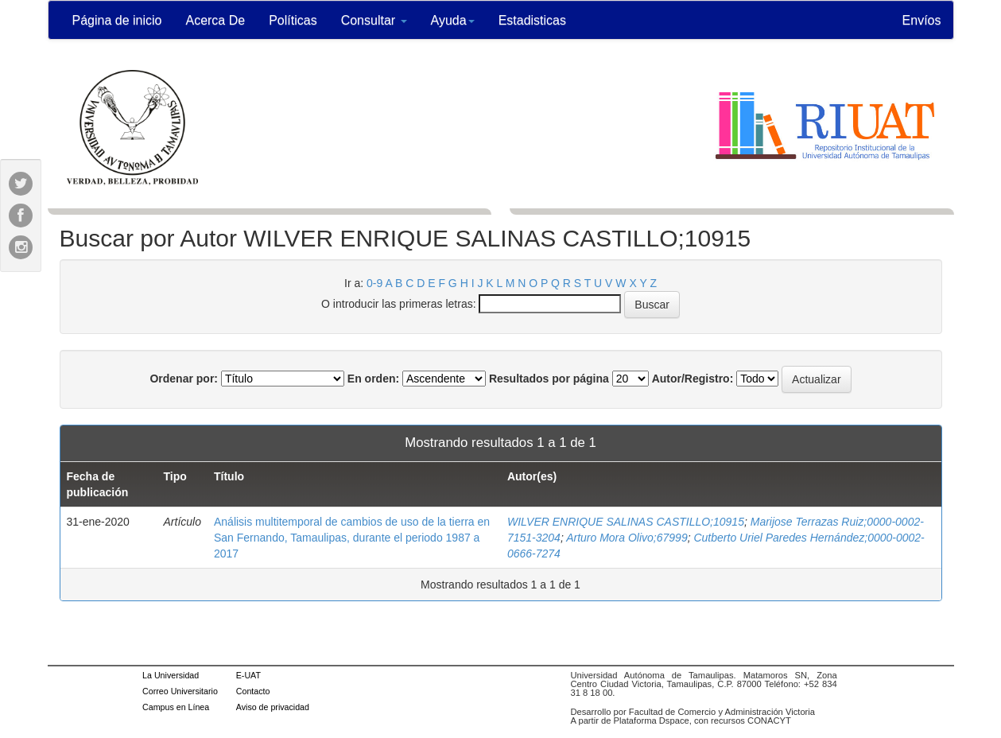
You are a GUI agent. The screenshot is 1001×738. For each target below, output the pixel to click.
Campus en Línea (175, 707)
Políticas (292, 20)
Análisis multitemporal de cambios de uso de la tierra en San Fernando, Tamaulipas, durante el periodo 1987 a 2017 (352, 537)
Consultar (374, 20)
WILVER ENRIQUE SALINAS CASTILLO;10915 (625, 521)
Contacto (253, 691)
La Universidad (170, 675)
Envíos (921, 20)
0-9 (374, 283)
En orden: (373, 378)
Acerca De (215, 20)
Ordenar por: (183, 378)
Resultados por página (549, 378)
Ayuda (453, 20)
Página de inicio (117, 20)
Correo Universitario (180, 691)
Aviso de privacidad (272, 707)
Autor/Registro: (693, 378)
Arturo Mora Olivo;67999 (627, 537)
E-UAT (248, 675)
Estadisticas (532, 20)
